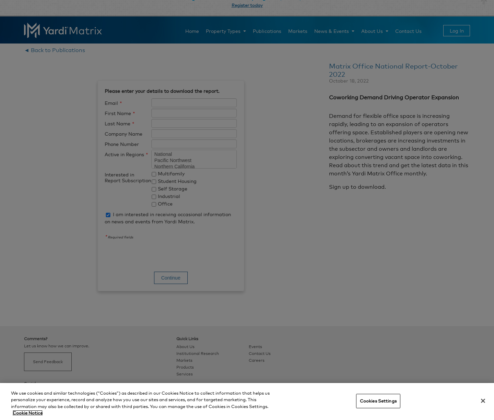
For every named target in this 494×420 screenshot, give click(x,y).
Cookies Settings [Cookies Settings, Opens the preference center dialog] (378, 401)
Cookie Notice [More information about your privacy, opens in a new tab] (28, 413)
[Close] (483, 400)
